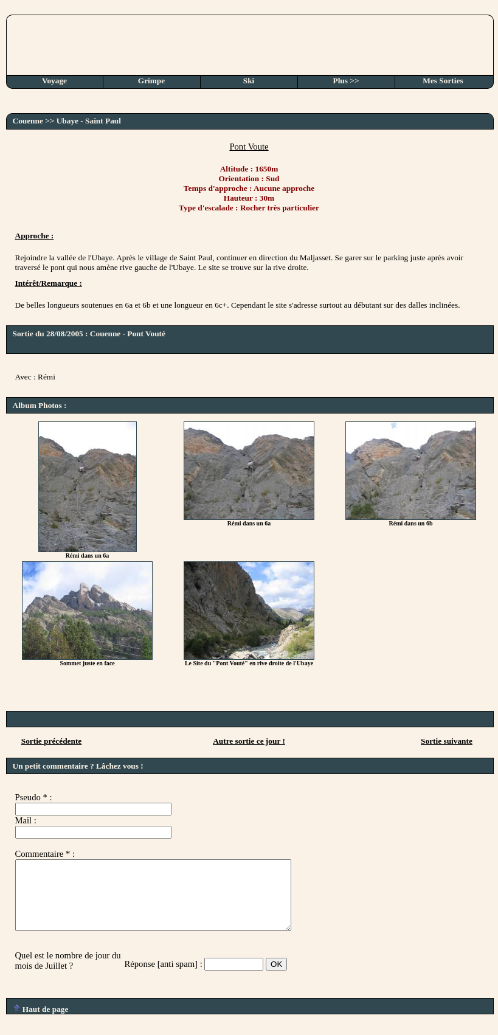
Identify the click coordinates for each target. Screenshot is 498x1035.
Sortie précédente (51, 741)
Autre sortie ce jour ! (249, 741)
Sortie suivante (446, 741)
